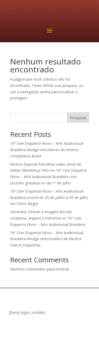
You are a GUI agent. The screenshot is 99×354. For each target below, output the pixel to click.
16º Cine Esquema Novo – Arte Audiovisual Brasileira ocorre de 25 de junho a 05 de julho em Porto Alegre (49, 197)
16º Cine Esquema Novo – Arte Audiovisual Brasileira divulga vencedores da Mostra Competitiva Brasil (46, 150)
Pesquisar (78, 117)
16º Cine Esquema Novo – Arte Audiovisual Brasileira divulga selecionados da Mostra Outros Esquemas (46, 239)
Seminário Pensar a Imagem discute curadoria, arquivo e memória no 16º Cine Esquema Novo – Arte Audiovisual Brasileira (47, 218)
